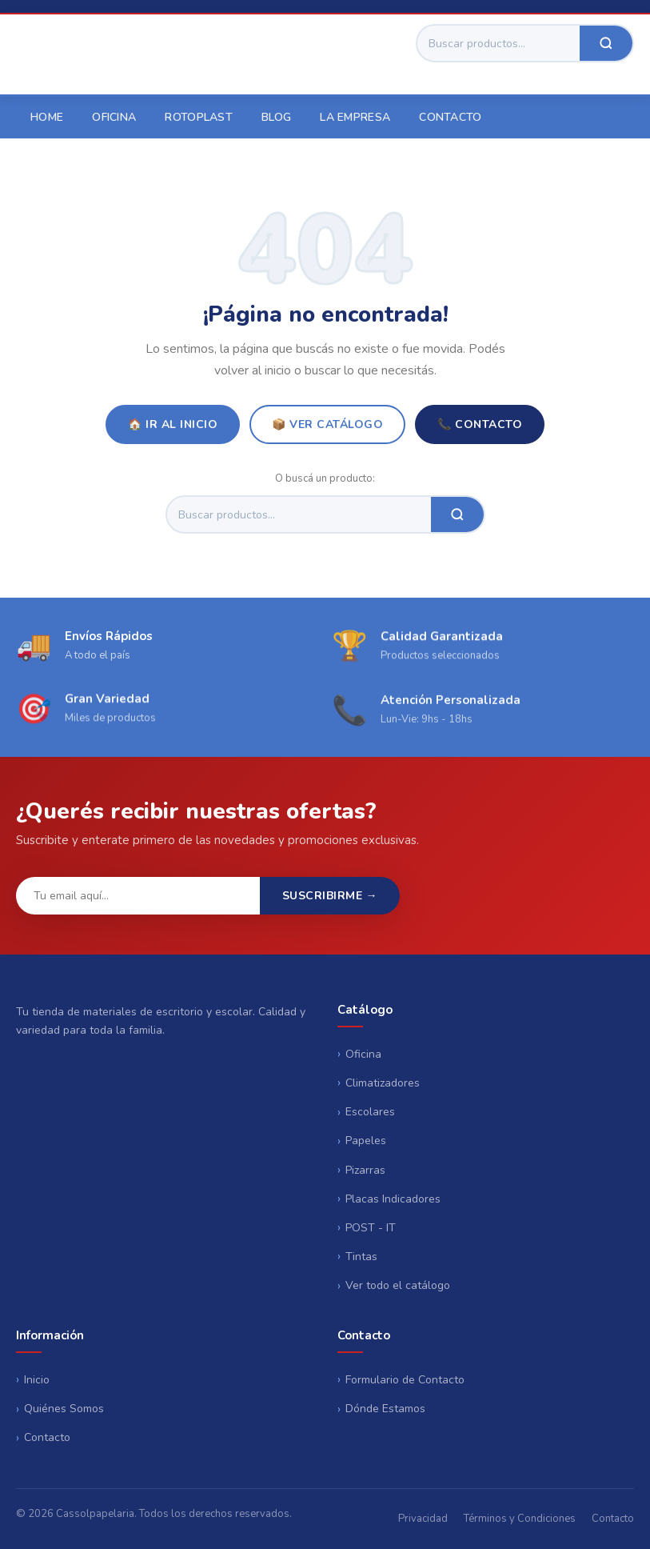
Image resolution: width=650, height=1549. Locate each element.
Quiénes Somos (64, 1408)
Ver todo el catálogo (397, 1285)
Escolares (370, 1111)
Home (46, 117)
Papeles (365, 1140)
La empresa (355, 117)
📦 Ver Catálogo (327, 424)
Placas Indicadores (393, 1199)
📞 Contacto (479, 424)
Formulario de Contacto (405, 1379)
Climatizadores (382, 1083)
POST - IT (370, 1227)
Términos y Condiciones (520, 1518)
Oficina (114, 117)
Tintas (361, 1256)
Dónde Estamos (385, 1408)
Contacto (450, 117)
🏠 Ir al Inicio (172, 424)
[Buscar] (498, 43)
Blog (276, 117)
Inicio (37, 1379)
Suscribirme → (330, 895)
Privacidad (423, 1518)
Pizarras (365, 1170)
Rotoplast (199, 117)
